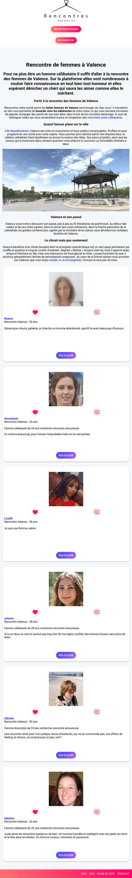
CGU (92, 873)
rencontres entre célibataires (104, 117)
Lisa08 (8, 518)
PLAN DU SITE (106, 873)
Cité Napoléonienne (17, 131)
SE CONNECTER (66, 40)
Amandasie (11, 418)
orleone (9, 618)
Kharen (8, 318)
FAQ (83, 873)
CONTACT (123, 873)
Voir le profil (66, 355)
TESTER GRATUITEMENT (66, 29)
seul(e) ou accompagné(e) (65, 260)
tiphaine (9, 818)
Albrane (9, 718)
